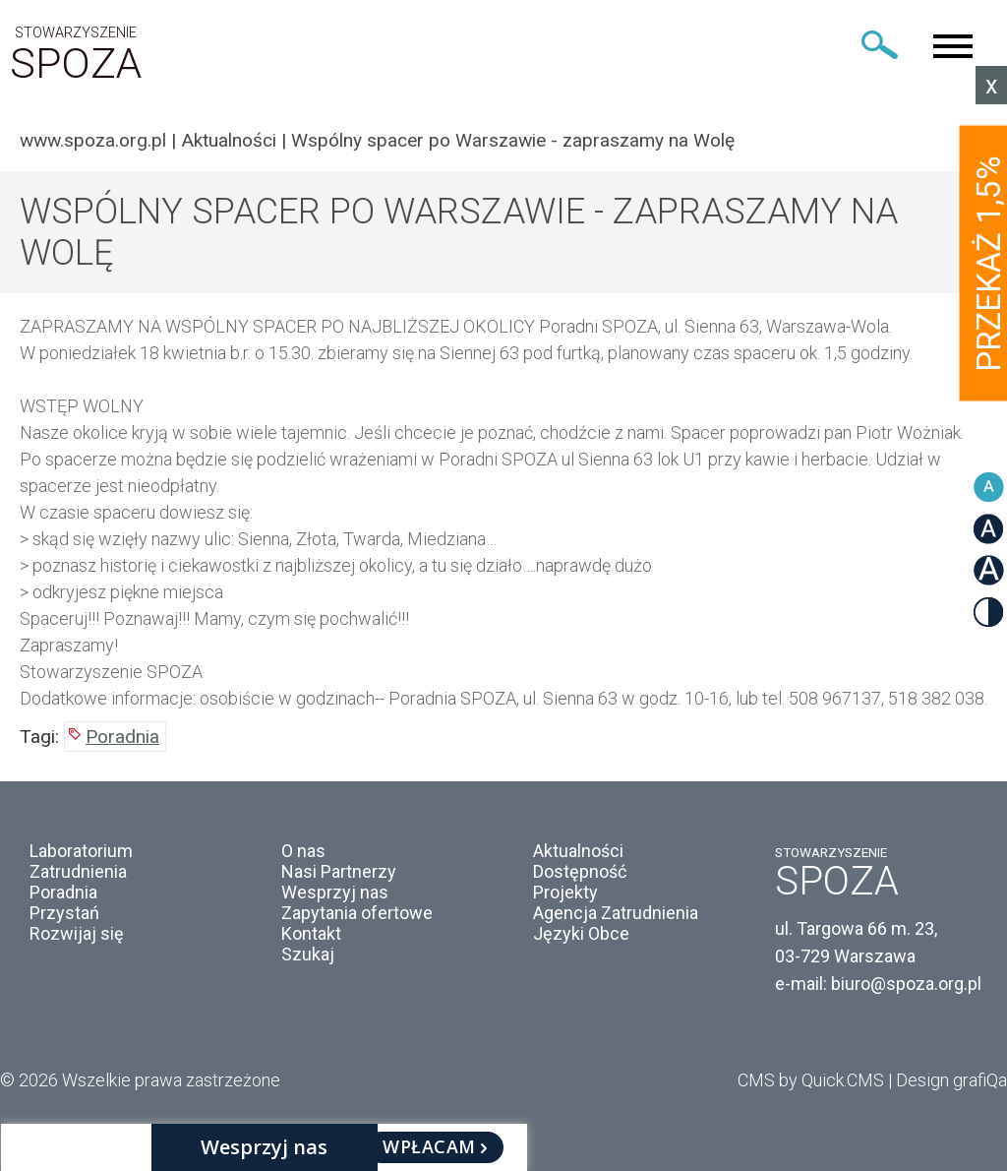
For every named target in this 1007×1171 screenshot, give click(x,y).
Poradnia (122, 736)
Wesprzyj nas (334, 892)
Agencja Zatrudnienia (615, 912)
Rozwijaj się (77, 933)
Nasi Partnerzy (338, 871)
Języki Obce (581, 933)
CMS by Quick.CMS (811, 1080)
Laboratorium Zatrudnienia (81, 861)
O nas (303, 850)
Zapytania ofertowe (357, 912)
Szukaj (307, 954)
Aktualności (228, 140)
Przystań (64, 912)
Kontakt (311, 933)
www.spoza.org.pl (93, 140)
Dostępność (579, 871)
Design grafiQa (951, 1080)
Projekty (565, 892)
